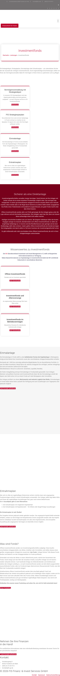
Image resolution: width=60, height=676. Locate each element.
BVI (7, 253)
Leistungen (13, 55)
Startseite (6, 55)
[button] (58, 5)
